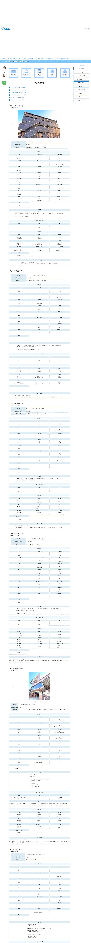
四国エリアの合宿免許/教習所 (15, 58)
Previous (13, 123)
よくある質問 (81, 93)
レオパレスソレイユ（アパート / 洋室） (19, 94)
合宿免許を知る (81, 89)
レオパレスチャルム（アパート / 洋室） (19, 92)
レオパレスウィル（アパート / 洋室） (18, 89)
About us (88, 28)
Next (64, 123)
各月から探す (81, 82)
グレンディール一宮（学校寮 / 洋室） (18, 87)
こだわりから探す (81, 86)
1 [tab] (35, 139)
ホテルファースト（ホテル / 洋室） (18, 99)
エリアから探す (81, 75)
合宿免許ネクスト (3, 58)
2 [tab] (38, 139)
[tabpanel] (39, 124)
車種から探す (81, 72)
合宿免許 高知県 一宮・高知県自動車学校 (44, 58)
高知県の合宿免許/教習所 (29, 58)
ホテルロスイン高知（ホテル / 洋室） (18, 97)
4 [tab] (42, 139)
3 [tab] (40, 139)
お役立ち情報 (81, 96)
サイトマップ (81, 100)
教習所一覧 (81, 68)
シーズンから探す (81, 79)
